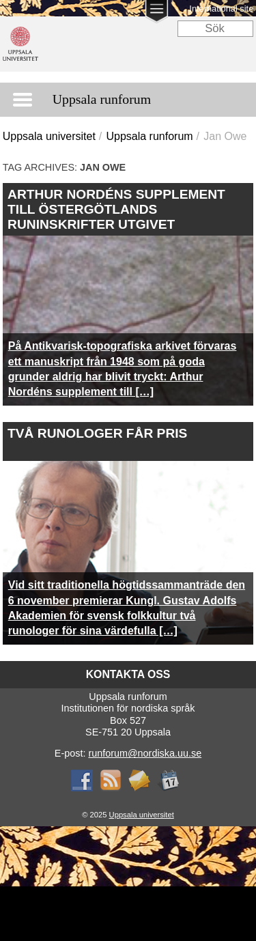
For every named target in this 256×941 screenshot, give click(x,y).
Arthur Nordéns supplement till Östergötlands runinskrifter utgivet (116, 209)
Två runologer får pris (97, 433)
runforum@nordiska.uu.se (144, 753)
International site (221, 8)
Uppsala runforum (149, 136)
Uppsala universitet (49, 136)
